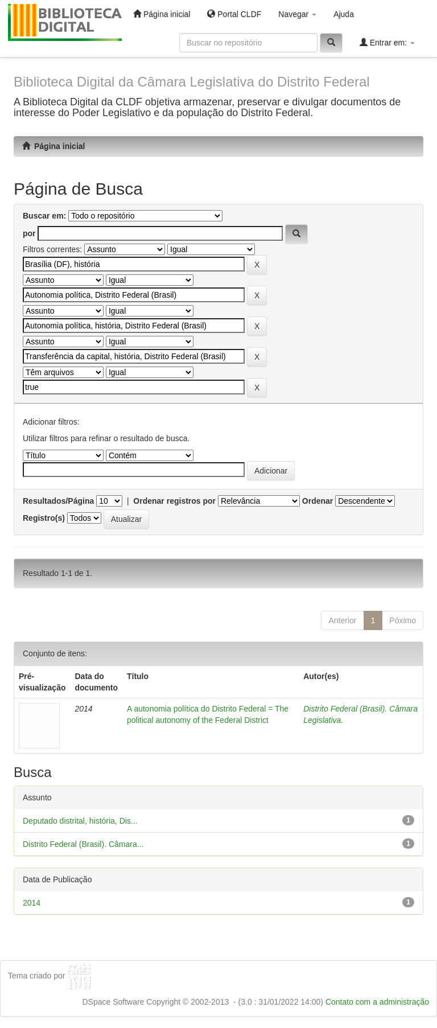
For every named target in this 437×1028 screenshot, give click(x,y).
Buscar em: (44, 215)
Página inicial (161, 14)
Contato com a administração (377, 1001)
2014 (31, 902)
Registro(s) (44, 518)
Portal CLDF (234, 14)
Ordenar (317, 500)
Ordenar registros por (174, 500)
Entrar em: (387, 42)
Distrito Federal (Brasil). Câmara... (83, 844)
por (29, 233)
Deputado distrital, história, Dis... (80, 820)
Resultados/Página (58, 500)
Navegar (297, 14)
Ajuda (343, 14)
